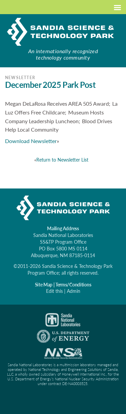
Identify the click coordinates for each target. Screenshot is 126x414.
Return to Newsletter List (62, 160)
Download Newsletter (31, 141)
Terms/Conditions (73, 284)
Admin (73, 291)
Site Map (43, 284)
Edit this (54, 291)
